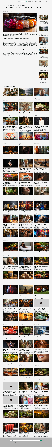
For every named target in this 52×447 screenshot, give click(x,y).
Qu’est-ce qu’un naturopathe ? (39, 376)
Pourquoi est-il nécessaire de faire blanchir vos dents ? (40, 364)
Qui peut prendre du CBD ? (8, 168)
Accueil (4, 5)
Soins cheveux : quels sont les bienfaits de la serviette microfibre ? (41, 142)
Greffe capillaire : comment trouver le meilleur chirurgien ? (41, 183)
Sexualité (40, 1)
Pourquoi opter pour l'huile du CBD (40, 418)
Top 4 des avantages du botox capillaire (10, 266)
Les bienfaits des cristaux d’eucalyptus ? (38, 323)
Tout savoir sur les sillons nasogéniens (26, 195)
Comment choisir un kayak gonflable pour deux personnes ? (43, 33)
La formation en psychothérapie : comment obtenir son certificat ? (25, 239)
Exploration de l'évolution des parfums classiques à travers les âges (43, 56)
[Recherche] (21, 1)
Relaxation (36, 1)
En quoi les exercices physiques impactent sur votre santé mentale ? (25, 142)
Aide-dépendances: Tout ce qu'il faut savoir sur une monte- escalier (25, 350)
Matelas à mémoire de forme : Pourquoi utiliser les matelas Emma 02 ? (41, 433)
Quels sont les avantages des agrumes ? (10, 363)
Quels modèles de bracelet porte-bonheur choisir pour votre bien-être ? (10, 127)
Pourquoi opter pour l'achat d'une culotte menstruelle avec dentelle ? (9, 392)
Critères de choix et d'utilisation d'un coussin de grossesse (25, 252)
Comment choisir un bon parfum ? (9, 376)
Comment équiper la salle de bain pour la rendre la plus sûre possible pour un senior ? (41, 196)
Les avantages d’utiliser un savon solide (26, 279)
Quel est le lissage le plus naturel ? (40, 349)
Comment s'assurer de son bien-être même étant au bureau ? (25, 309)
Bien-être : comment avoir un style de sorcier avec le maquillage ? (25, 267)
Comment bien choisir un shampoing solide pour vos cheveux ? (43, 79)
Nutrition (29, 1)
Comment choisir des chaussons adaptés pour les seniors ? (43, 44)
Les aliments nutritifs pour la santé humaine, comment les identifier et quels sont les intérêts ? (40, 280)
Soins (32, 1)
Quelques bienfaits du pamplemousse (10, 335)
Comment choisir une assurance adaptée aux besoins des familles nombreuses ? (25, 112)
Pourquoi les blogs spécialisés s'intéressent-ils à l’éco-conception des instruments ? (43, 21)
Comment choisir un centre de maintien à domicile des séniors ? (10, 323)
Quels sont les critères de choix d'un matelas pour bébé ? (25, 225)
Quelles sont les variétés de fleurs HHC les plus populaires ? (10, 183)
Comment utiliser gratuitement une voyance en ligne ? (9, 155)
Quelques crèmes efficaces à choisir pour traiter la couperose (9, 433)
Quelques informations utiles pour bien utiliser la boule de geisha (10, 406)
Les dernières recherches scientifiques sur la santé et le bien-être (10, 142)
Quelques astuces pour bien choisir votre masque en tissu (25, 406)
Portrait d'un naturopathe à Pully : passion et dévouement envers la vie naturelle (25, 127)
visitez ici (11, 42)
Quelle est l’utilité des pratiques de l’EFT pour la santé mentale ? (25, 323)
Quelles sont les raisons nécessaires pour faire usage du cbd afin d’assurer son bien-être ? (26, 377)
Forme (43, 1)
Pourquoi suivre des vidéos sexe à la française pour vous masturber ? (40, 309)
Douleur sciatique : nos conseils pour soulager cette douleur (25, 211)
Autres (46, 1)
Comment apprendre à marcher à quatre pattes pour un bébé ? (25, 169)
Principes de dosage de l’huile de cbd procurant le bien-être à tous (25, 433)
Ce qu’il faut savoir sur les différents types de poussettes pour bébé (40, 169)
